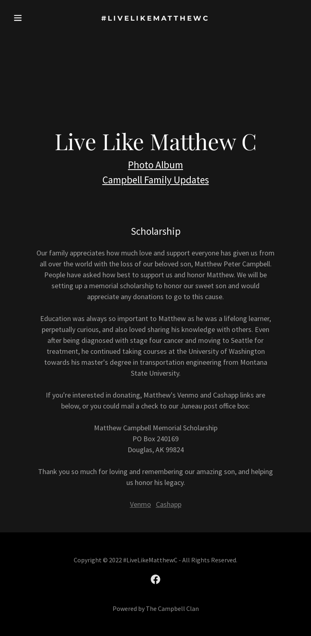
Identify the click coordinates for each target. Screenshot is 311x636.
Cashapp (168, 504)
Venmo (140, 504)
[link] (155, 18)
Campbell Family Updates (155, 179)
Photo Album (155, 164)
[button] (23, 18)
